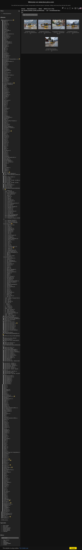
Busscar (5, 63)
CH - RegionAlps (9, 229)
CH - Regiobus (8, 228)
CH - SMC (7, 232)
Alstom (5, 38)
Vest (5, 493)
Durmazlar (6, 94)
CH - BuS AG (8, 205)
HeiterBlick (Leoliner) (8, 127)
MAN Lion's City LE (8, 342)
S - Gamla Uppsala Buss (10, 312)
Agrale (5, 31)
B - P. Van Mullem (9, 194)
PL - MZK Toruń (8, 310)
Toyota (5, 483)
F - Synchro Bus (8, 295)
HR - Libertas (8, 301)
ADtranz (5, 24)
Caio (5, 71)
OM (4, 415)
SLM (5, 443)
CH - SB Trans (8, 231)
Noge (5, 412)
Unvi (5, 487)
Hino (5, 134)
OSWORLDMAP (7, 543)
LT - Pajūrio (7, 306)
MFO (5, 387)
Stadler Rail (6, 467)
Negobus (6, 404)
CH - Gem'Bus (8, 212)
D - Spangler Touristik (10, 282)
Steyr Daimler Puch (8, 469)
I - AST (6, 303)
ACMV (5, 23)
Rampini (5, 429)
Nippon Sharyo (7, 410)
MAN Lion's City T (8, 347)
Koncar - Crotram (8, 161)
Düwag (5, 95)
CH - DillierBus (8, 207)
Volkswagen (6, 499)
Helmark (5, 128)
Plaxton (5, 422)
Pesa (5, 421)
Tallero (5, 475)
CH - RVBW (8, 227)
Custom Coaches (8, 84)
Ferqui (5, 109)
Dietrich (5, 93)
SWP (5, 446)
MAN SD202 (7, 381)
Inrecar (5, 141)
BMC (5, 49)
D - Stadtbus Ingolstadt (10, 284)
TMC (5, 474)
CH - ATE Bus (8, 199)
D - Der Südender (9, 260)
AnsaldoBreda (7, 41)
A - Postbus (7, 190)
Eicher (5, 102)
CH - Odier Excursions (10, 221)
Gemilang (6, 116)
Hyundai (5, 136)
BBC (5, 48)
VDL (5, 490)
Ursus (5, 489)
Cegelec (5, 78)
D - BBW (7, 254)
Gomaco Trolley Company (10, 120)
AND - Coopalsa (9, 191)
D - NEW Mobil (8, 270)
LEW (5, 165)
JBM (5, 147)
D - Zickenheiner (9, 292)
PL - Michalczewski (9, 311)
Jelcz (5, 149)
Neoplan (5, 406)
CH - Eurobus (8, 208)
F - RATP (7, 294)
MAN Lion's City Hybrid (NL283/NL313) (9, 320)
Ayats (5, 47)
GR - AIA (7, 299)
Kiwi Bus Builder (7, 160)
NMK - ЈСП (7, 308)
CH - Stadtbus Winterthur (11, 238)
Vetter (5, 494)
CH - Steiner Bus (9, 239)
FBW (5, 104)
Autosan (5, 45)
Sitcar (5, 461)
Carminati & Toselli (8, 75)
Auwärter (6, 46)
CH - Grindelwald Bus (10, 215)
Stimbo (5, 470)
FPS (5, 107)
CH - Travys (7, 247)
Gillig (5, 119)
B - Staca (7, 195)
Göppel (5, 121)
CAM (5, 67)
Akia (5, 32)
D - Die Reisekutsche (10, 261)
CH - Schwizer (8, 236)
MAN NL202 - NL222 (9, 367)
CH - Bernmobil (8, 204)
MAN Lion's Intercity (8, 354)
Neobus (5, 405)
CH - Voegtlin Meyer (9, 250)
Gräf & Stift (6, 124)
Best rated (5, 526)
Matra (5, 391)
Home (23, 8)
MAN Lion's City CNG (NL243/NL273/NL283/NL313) (9, 317)
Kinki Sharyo (6, 159)
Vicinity (5, 495)
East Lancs (6, 100)
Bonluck (5, 60)
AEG (5, 27)
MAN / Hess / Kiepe (8, 176)
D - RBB (7, 275)
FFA (5, 105)
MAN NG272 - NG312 (9, 363)
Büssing (5, 64)
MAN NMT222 (7, 380)
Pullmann (6, 427)
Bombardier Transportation (10, 59)
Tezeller (5, 481)
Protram (5, 426)
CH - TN (7, 243)
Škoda (5, 462)
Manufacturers (6, 20)
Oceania (5, 517)
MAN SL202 (7, 383)
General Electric (7, 117)
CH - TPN (7, 245)
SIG (4, 442)
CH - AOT (7, 197)
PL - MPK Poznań (9, 309)
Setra (5, 459)
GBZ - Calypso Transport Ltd (11, 298)
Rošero (5, 436)
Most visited (6, 525)
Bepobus (6, 53)
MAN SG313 (7, 382)
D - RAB (7, 274)
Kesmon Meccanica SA (9, 157)
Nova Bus (6, 413)
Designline (6, 92)
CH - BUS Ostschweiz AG (11, 203)
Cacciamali (6, 69)
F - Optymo (7, 293)
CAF (5, 65)
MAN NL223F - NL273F (9, 371)
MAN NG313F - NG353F (10, 365)
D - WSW (7, 290)
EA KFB (5, 96)
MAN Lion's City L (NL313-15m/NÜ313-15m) (10, 338)
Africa (4, 512)
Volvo (5, 500)
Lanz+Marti (6, 167)
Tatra (5, 477)
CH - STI (7, 234)
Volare (5, 497)
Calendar (5, 531)
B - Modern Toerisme (10, 192)
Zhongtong (6, 510)
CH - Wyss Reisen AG (10, 251)
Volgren (5, 498)
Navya (5, 403)
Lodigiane (6, 169)
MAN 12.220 (7, 179)
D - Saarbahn (8, 279)
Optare (5, 416)
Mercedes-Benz (7, 396)
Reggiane (6, 431)
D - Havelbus (8, 264)
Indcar (5, 140)
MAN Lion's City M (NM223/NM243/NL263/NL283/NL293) (11, 344)
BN (4, 51)
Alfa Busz (6, 35)
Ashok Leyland (7, 43)
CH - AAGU (7, 196)
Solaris (5, 465)
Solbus (5, 466)
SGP (5, 440)
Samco (5, 451)
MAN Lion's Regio (8, 356)
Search (5, 541)
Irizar (5, 143)
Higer (5, 133)
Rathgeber (6, 430)
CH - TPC (7, 244)
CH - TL (7, 240)
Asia (4, 515)
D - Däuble (7, 259)
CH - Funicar (8, 210)
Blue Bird (6, 56)
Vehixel (5, 492)
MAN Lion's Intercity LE (9, 355)
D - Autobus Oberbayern (10, 252)
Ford (5, 113)
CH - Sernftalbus (9, 237)
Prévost (5, 423)
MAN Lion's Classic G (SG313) (11, 351)
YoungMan (6, 507)
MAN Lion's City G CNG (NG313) (12, 335)
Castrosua (6, 77)
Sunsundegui (7, 472)
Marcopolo (6, 389)
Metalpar (6, 397)
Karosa (5, 153)
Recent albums (6, 530)
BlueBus (5, 57)
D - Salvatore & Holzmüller (11, 280)
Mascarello (6, 390)
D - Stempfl (7, 285)
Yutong (5, 508)
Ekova (5, 103)
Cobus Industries (7, 83)
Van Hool (6, 491)
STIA (5, 445)
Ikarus (5, 139)
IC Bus (5, 137)
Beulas (5, 54)
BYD (5, 52)
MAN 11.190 (7, 177)
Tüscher (5, 485)
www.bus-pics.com (46, 2)
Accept (73, 548)
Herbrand (6, 129)
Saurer (5, 454)
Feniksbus (6, 108)
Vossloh (5, 502)
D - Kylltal (7, 267)
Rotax (5, 437)
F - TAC (7, 296)
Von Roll (5, 501)
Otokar (5, 419)
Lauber (5, 168)
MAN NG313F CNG (8, 366)
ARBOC (5, 29)
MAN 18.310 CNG (8, 184)
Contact (5, 544)
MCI (5, 384)
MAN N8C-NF (7, 358)
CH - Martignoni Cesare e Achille (12, 217)
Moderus (6, 399)
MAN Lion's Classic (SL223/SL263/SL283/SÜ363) (9, 349)
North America (6, 513)
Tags (4, 540)
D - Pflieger (7, 272)
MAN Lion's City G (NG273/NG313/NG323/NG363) (10, 333)
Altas (5, 39)
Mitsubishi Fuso (7, 398)
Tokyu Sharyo (7, 482)
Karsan (5, 155)
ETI (4, 99)
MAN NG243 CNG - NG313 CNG (12, 360)
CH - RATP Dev (8, 224)
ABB (5, 21)
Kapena (5, 152)
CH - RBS (7, 226)
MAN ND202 (7, 359)
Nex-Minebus (7, 408)
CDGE (5, 68)
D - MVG (7, 268)
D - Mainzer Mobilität (10, 269)
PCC (5, 420)
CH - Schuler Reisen (9, 235)
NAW (5, 402)
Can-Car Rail (7, 72)
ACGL (5, 22)
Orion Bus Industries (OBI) (10, 418)
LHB (5, 166)
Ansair (5, 40)
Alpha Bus (6, 37)
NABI (5, 400)
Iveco (5, 145)
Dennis (5, 91)
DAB (5, 85)
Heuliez (5, 132)
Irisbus (5, 142)
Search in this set (31, 15)
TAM (5, 473)
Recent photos (6, 529)
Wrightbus (6, 505)
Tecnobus (6, 478)
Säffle (5, 448)
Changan (6, 79)
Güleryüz (6, 125)
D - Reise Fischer (9, 276)
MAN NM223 (7, 378)
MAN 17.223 (7, 181)
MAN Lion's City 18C (9, 326)
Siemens (6, 460)
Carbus (5, 73)
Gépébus (6, 118)
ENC (5, 97)
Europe (4, 516)
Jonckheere (6, 150)
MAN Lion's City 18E (9, 327)
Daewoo (5, 88)
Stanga (5, 468)
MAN (5, 172)
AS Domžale (6, 30)
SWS (5, 447)
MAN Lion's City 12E (9, 324)
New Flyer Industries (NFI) (10, 407)
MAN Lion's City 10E (9, 321)
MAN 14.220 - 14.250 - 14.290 (11, 180)
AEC (5, 25)
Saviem (5, 455)
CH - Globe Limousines (10, 214)
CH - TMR (7, 242)
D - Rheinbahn (8, 277)
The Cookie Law (23, 548)
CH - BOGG (8, 202)
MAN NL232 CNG (8, 372)
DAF (5, 86)
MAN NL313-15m (8, 376)
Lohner (5, 171)
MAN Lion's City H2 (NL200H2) (11, 318)
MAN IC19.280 (7, 185)
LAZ (5, 164)
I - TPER (7, 304)
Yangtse (5, 506)
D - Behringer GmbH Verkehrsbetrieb (9, 256)
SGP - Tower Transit (9, 315)
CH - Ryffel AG (8, 230)
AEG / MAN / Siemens (9, 173)
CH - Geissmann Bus (10, 211)
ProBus (5, 424)
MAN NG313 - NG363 (9, 364)
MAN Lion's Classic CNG (10, 350)
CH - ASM (7, 198)
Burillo (5, 62)
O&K (5, 414)
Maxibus (5, 394)
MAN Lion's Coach (8, 352)
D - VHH (7, 287)
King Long (6, 158)
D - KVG (7, 266)
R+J (4, 428)
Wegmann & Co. (7, 504)
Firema (5, 111)
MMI (5, 388)
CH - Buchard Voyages (10, 206)
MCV (5, 386)
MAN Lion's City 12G (9, 325)
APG (5, 28)
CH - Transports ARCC (10, 246)
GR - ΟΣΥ (7, 300)
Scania (5, 456)
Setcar (5, 457)
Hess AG (6, 131)
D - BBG (7, 253)
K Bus (5, 151)
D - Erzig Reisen (9, 263)
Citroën (5, 81)
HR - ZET (7, 302)
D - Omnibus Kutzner (10, 271)
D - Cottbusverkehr (9, 258)
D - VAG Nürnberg (9, 286)
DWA (5, 87)
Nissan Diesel (7, 411)
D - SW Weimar (8, 278)
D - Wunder (7, 291)
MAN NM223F (7, 379)
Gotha (5, 123)
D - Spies (7, 283)
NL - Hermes (8, 307)
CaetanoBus (6, 70)
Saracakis (6, 453)
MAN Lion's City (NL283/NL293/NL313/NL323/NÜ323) (11, 187)
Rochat (5, 435)
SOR (5, 444)
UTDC (5, 486)
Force (5, 112)
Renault (5, 432)
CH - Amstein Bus (9, 200)
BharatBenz (6, 55)
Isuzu (5, 144)
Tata (5, 476)
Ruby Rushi (6, 438)
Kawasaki (6, 156)
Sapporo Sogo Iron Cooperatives (11, 452)
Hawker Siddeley (7, 126)
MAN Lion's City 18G (9, 328)
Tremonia (6, 484)
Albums (2, 17)
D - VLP (7, 288)
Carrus (5, 76)
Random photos (7, 527)
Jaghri (5, 148)
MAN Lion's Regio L (8, 357)
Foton (5, 115)
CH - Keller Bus (8, 216)
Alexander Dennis (8, 33)
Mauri (5, 392)
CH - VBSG (7, 248)
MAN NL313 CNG (8, 375)
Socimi (5, 463)
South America (6, 514)
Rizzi (5, 434)
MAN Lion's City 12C (9, 323)
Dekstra (5, 89)
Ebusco (5, 101)
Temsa (5, 480)
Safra (5, 449)
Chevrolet (6, 80)
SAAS (5, 439)
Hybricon (6, 135)
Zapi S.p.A (6, 509)
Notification (5, 542)
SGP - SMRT (8, 313)
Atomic (5, 44)
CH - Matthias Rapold (10, 220)
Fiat (4, 110)
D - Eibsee (7, 262)
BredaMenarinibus (8, 61)
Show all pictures (7, 13)
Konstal (5, 163)
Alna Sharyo (6, 36)
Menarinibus (6, 395)
